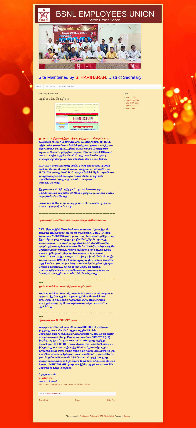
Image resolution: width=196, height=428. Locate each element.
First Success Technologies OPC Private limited (97, 416)
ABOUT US (50, 87)
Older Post (111, 400)
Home (38, 87)
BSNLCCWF (130, 108)
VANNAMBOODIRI (132, 100)
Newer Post (43, 400)
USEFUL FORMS (66, 87)
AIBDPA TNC (130, 106)
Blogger (126, 416)
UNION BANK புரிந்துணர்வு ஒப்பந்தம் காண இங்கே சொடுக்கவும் (64, 384)
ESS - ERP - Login (132, 103)
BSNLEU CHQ (131, 97)
